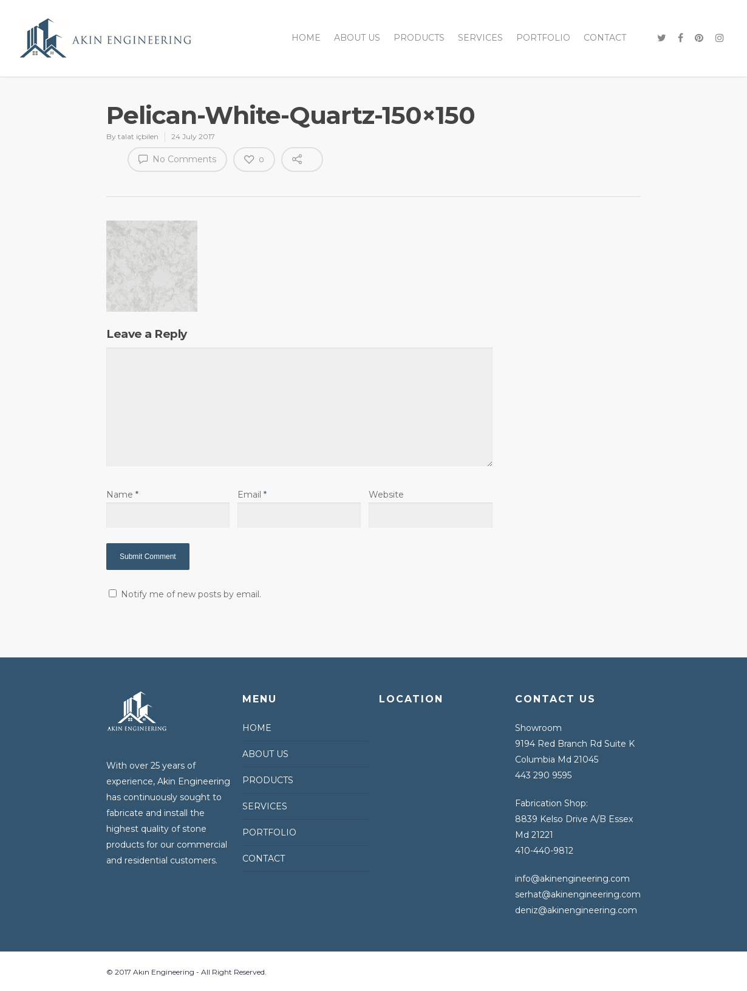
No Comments (177, 159)
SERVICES (480, 37)
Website (386, 494)
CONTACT (605, 37)
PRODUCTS (419, 37)
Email (252, 494)
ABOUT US (357, 37)
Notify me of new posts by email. (191, 594)
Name (122, 494)
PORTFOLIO (543, 37)
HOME (306, 37)
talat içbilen (138, 136)
